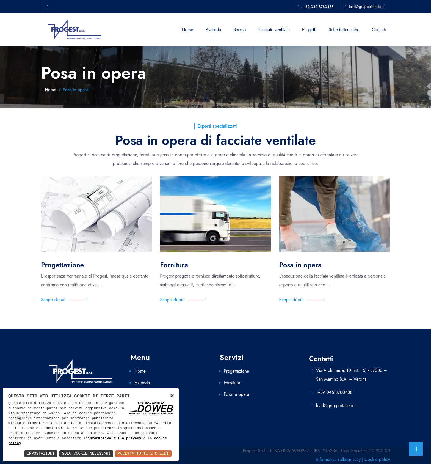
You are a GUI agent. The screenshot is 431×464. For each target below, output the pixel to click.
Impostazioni (41, 453)
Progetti (309, 29)
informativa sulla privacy (114, 438)
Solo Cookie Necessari (86, 453)
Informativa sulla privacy (338, 459)
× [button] (172, 396)
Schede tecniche (344, 29)
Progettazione (236, 371)
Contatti (379, 29)
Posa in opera (236, 394)
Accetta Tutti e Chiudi (143, 453)
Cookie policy (377, 459)
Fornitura (232, 383)
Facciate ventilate (274, 29)
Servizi (239, 29)
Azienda (213, 29)
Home (187, 29)
